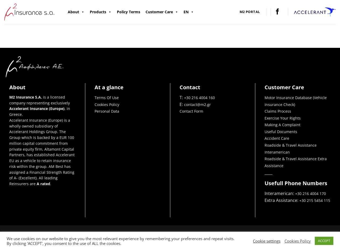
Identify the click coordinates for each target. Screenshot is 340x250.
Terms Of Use (107, 97)
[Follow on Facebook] (277, 12)
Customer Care (162, 12)
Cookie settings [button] (266, 241)
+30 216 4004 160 (199, 97)
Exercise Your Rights (283, 118)
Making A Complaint (282, 124)
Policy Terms (128, 11)
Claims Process (278, 111)
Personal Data (107, 111)
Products (101, 12)
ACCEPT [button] (324, 240)
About (76, 12)
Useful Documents (281, 131)
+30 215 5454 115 (314, 200)
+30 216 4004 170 (311, 193)
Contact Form (191, 111)
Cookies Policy (107, 104)
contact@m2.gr (197, 104)
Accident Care (277, 138)
